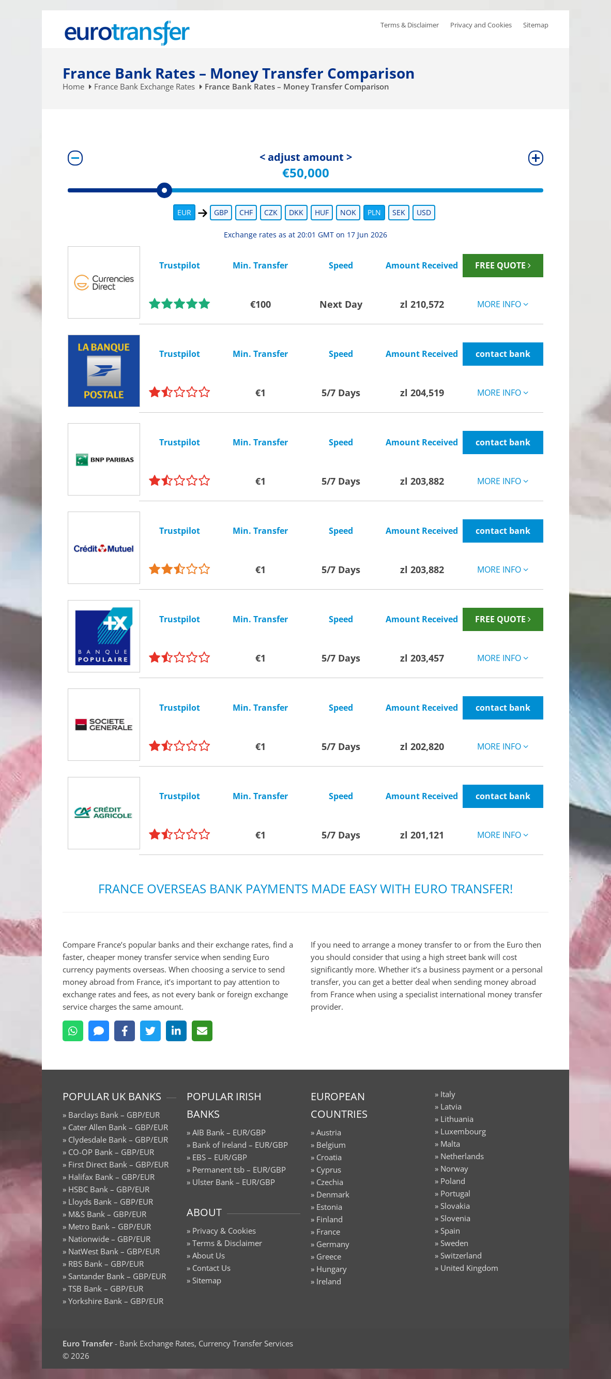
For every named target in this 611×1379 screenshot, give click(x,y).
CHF (246, 212)
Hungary (331, 1269)
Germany (332, 1244)
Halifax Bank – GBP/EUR (111, 1177)
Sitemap (535, 24)
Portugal (455, 1193)
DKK (296, 212)
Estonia (329, 1207)
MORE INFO (502, 304)
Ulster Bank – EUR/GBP (233, 1182)
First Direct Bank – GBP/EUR (118, 1164)
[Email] (202, 1031)
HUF (322, 212)
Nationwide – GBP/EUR (109, 1239)
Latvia (451, 1106)
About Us (208, 1255)
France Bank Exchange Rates (144, 86)
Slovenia (455, 1218)
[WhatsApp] (73, 1031)
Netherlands (462, 1156)
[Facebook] (124, 1031)
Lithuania (456, 1119)
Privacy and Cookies (481, 24)
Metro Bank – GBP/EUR (109, 1226)
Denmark (332, 1194)
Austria (328, 1132)
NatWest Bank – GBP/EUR (114, 1251)
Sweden (454, 1243)
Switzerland (461, 1255)
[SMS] (98, 1031)
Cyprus (328, 1169)
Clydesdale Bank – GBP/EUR (118, 1139)
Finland (329, 1219)
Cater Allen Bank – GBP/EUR (118, 1127)
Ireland (328, 1281)
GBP (221, 212)
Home (73, 86)
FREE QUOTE (503, 265)
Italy (447, 1094)
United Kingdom (469, 1268)
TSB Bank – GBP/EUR (105, 1288)
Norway (454, 1168)
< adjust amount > (305, 157)
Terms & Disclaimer (409, 24)
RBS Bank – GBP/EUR (106, 1263)
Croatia (329, 1157)
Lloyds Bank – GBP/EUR (110, 1201)
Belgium (331, 1145)
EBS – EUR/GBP (219, 1157)
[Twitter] (150, 1031)
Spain (450, 1230)
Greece (328, 1256)
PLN (374, 212)
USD (424, 212)
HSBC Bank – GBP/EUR (108, 1189)
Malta (450, 1143)
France (328, 1231)
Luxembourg (463, 1131)
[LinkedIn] (176, 1031)
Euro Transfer (88, 1343)
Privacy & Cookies (224, 1230)
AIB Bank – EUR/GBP (229, 1132)
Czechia (329, 1182)
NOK (348, 212)
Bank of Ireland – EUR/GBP (240, 1145)
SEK (398, 212)
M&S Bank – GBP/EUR (107, 1214)
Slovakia (455, 1206)
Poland (452, 1181)
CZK (271, 212)
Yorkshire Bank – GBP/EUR (115, 1301)
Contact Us (211, 1268)
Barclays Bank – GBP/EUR (114, 1115)
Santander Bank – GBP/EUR (117, 1276)
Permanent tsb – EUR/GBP (239, 1169)
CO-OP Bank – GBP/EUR (111, 1152)
